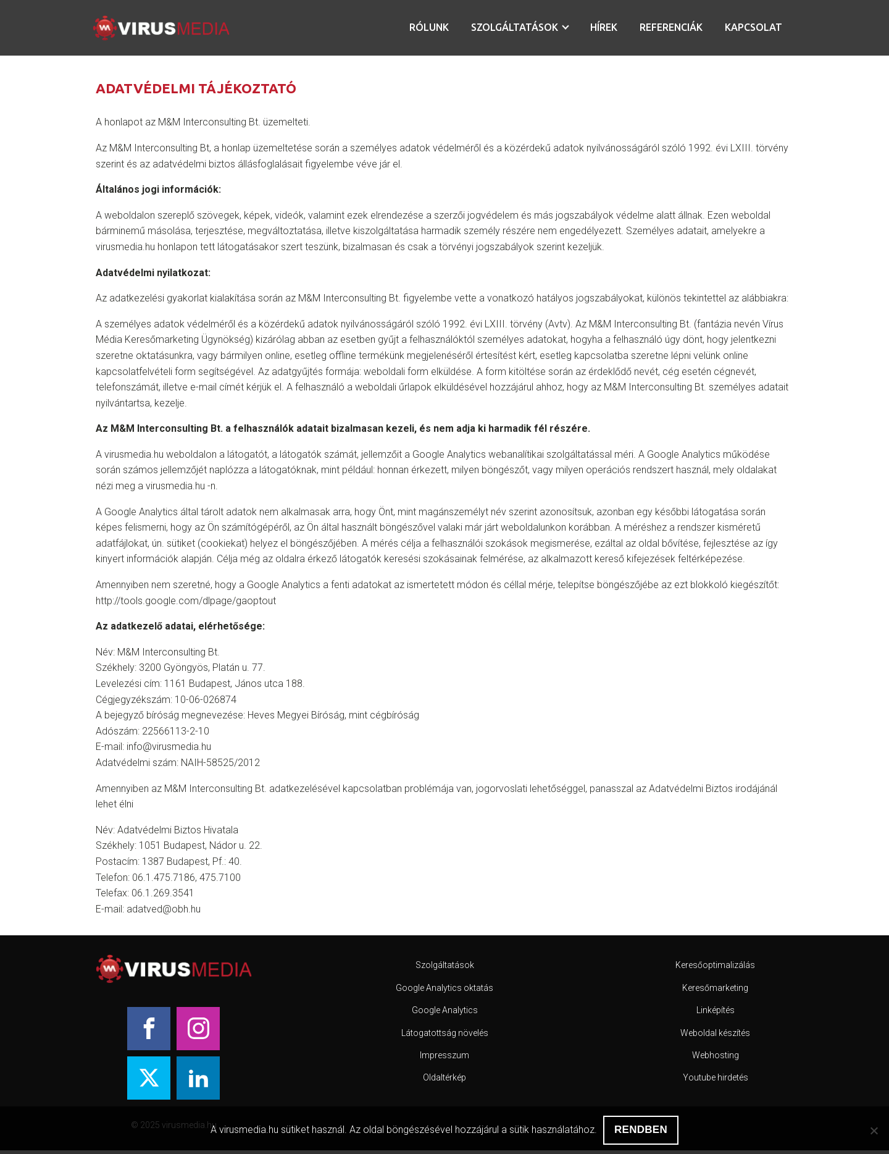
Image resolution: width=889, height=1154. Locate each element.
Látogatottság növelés (444, 1033)
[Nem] (873, 1130)
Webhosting (715, 1055)
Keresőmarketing (715, 988)
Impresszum (444, 1055)
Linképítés (715, 1010)
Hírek (603, 27)
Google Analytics (445, 1010)
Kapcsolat (753, 27)
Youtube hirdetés (715, 1077)
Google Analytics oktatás (444, 988)
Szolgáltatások (514, 27)
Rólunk (429, 27)
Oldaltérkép (444, 1077)
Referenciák (671, 27)
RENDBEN (640, 1129)
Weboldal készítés (715, 1033)
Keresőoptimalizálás (715, 965)
